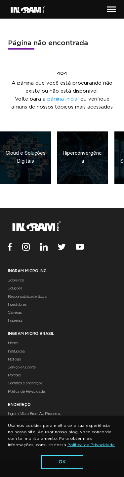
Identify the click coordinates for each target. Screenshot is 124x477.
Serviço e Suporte (22, 367)
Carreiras (15, 313)
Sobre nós (16, 280)
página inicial (63, 99)
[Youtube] (85, 248)
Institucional (16, 352)
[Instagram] (31, 248)
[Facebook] (15, 248)
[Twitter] (67, 248)
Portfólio (14, 375)
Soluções (15, 288)
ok (62, 462)
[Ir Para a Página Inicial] (28, 9)
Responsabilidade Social (27, 297)
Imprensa (15, 321)
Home (13, 343)
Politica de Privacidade (91, 445)
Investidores (17, 305)
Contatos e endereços (25, 383)
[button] (111, 9)
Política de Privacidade (26, 392)
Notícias (14, 359)
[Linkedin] (49, 248)
